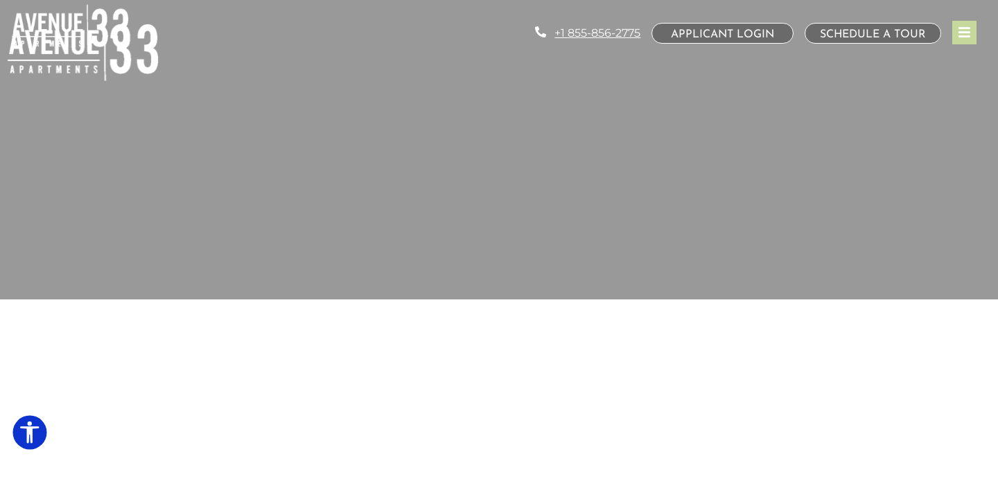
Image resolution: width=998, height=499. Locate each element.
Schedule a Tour (873, 34)
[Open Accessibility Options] (29, 435)
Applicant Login (732, 34)
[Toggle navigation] (964, 32)
